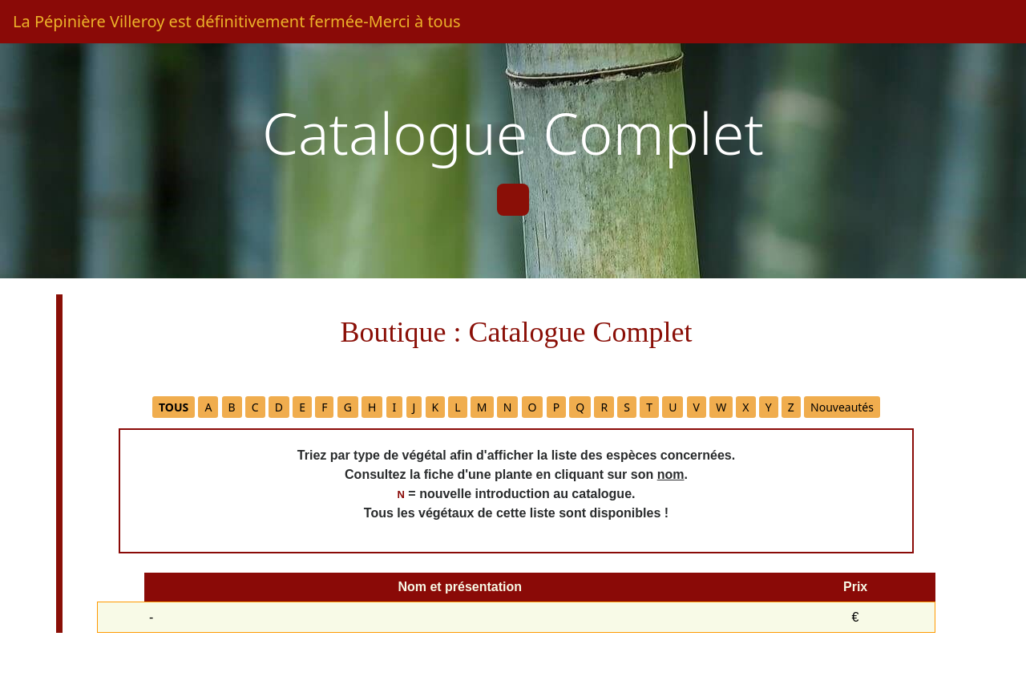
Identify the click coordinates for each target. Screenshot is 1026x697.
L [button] (457, 407)
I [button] (395, 407)
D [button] (279, 407)
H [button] (372, 407)
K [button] (435, 407)
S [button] (627, 407)
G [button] (348, 407)
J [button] (414, 407)
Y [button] (768, 407)
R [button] (604, 407)
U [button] (673, 407)
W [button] (721, 407)
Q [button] (580, 407)
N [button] (507, 407)
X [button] (745, 407)
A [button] (208, 407)
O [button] (532, 407)
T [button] (649, 407)
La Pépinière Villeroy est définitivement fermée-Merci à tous (237, 21)
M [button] (482, 407)
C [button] (255, 407)
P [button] (556, 407)
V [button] (696, 407)
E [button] (302, 407)
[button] (173, 407)
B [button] (232, 407)
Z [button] (791, 407)
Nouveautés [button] (842, 407)
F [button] (324, 407)
